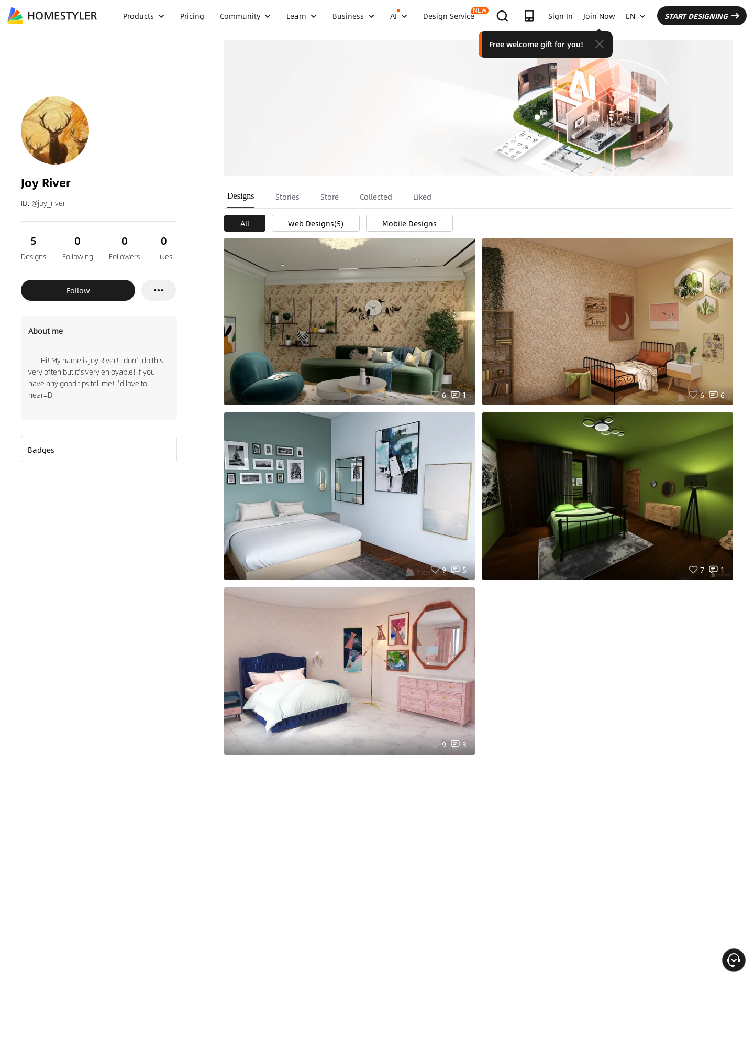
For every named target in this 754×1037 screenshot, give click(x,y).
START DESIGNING (701, 15)
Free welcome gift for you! (536, 44)
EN (636, 15)
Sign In (560, 15)
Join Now (599, 15)
